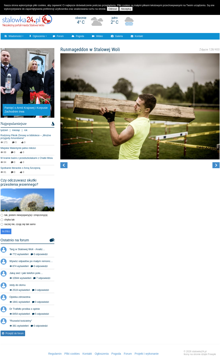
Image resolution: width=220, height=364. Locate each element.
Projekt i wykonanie (147, 353)
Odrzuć (113, 8)
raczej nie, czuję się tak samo (20, 224)
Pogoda (78, 36)
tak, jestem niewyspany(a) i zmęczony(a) (26, 215)
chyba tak (9, 219)
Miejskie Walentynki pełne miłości (18, 148)
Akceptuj (126, 8)
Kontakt (137, 36)
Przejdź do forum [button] (13, 333)
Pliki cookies (72, 353)
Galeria (117, 36)
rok (25, 130)
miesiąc (16, 130)
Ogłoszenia (37, 36)
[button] (63, 165)
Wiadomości (13, 36)
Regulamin (55, 353)
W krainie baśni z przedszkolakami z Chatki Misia (27, 158)
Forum (58, 36)
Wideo (97, 36)
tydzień (4, 130)
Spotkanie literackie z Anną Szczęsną (20, 168)
